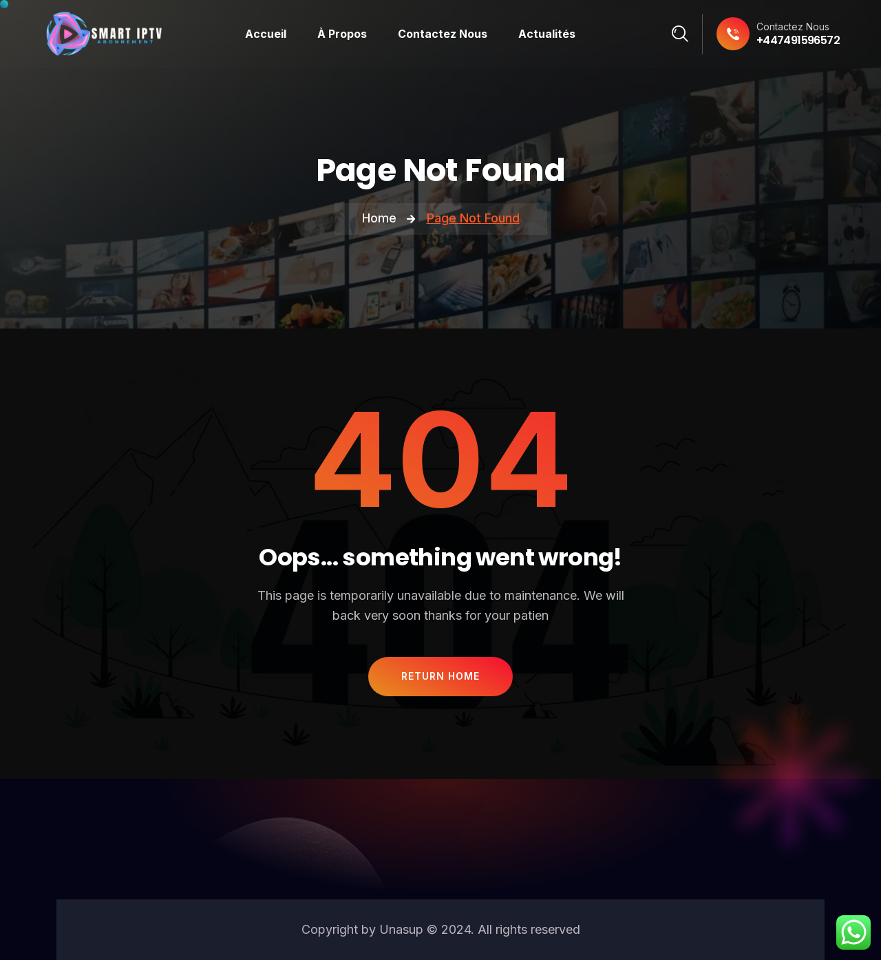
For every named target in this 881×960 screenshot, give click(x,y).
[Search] (680, 34)
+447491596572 (798, 40)
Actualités (546, 34)
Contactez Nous (442, 34)
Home (379, 218)
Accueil (265, 34)
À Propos (342, 34)
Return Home (440, 676)
